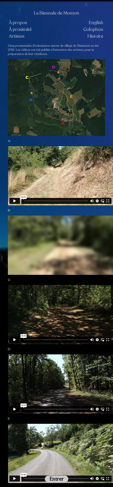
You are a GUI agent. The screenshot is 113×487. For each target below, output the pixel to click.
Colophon (93, 29)
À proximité (20, 29)
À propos (18, 22)
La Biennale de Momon (56, 13)
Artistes (16, 36)
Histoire (95, 36)
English (96, 22)
